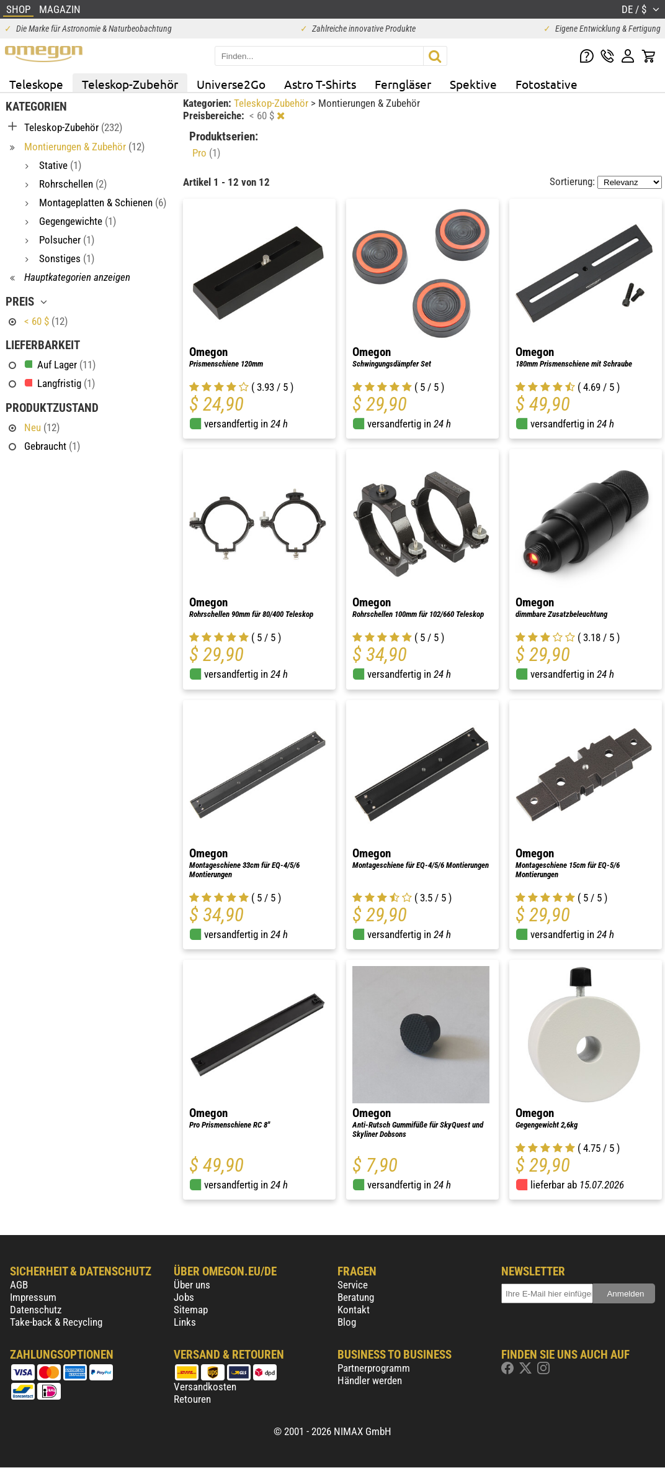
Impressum (33, 1297)
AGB (19, 1285)
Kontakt (353, 1309)
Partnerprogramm (373, 1368)
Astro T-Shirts (320, 83)
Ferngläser (403, 83)
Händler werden (369, 1380)
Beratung (355, 1297)
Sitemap (191, 1309)
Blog (346, 1322)
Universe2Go (231, 83)
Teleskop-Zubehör (130, 83)
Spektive (473, 83)
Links (185, 1322)
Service (352, 1285)
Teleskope (36, 83)
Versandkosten (205, 1386)
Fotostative (546, 83)
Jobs (184, 1297)
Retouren (192, 1399)
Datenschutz (35, 1309)
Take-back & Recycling (56, 1322)
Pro (206, 153)
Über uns (192, 1285)
